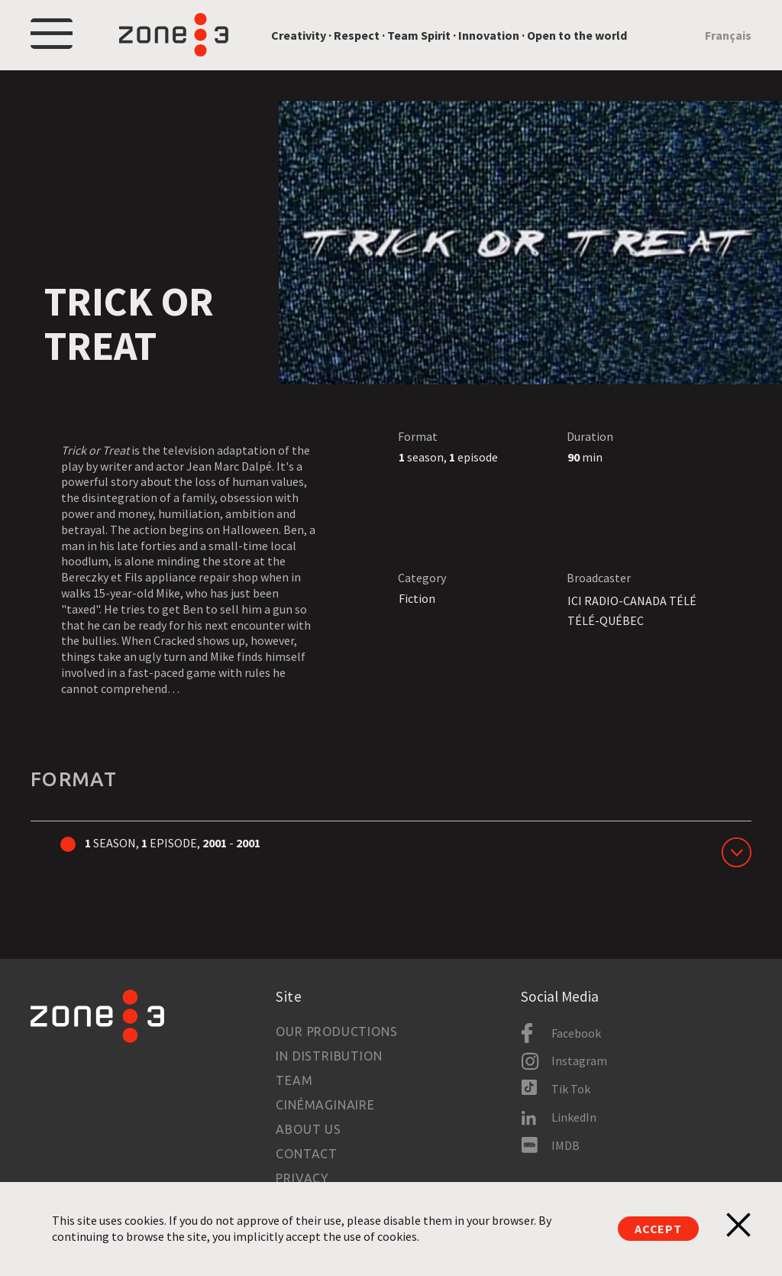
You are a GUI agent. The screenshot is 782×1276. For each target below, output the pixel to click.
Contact (307, 1154)
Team (294, 1080)
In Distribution (329, 1056)
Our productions (336, 1031)
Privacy (302, 1178)
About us (308, 1129)
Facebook (576, 1033)
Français (728, 35)
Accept (658, 1228)
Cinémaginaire (325, 1105)
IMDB (565, 1145)
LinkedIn (573, 1117)
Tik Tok (570, 1088)
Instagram (579, 1060)
